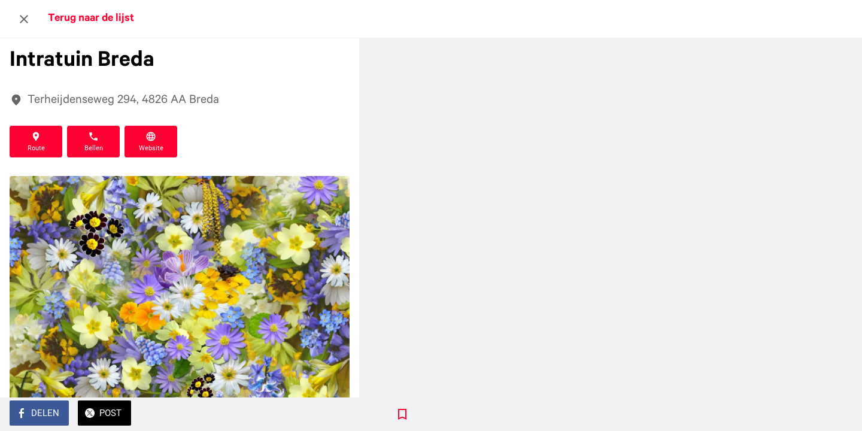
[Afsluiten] (24, 19)
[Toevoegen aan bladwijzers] (335, 414)
